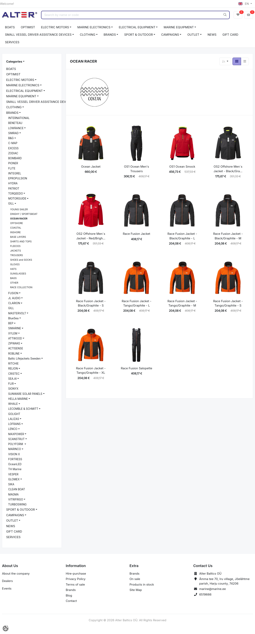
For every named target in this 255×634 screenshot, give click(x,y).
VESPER (13, 474)
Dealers (7, 581)
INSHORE (15, 232)
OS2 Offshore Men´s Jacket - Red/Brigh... (90, 236)
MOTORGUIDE (17, 198)
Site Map (135, 590)
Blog (69, 595)
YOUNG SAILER (19, 209)
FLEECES (15, 246)
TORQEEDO (15, 193)
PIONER (13, 163)
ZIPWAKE (14, 343)
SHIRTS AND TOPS (21, 241)
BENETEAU (15, 123)
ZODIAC (13, 153)
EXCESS (13, 148)
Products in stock (141, 584)
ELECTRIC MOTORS (55, 27)
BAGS (13, 278)
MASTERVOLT (17, 313)
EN (244, 4)
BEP (10, 323)
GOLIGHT (14, 414)
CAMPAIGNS (170, 34)
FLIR (11, 383)
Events (6, 588)
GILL (11, 203)
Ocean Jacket (91, 166)
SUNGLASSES (18, 273)
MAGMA (13, 494)
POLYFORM (16, 444)
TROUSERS (16, 255)
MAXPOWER (16, 434)
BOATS (10, 27)
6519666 (205, 594)
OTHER (14, 282)
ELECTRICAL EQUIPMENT (137, 27)
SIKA (11, 484)
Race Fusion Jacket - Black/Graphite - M (228, 236)
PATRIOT (13, 188)
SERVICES (12, 42)
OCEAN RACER (18, 218)
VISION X (14, 454)
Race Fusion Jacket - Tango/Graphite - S (228, 303)
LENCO (12, 429)
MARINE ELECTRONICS (93, 27)
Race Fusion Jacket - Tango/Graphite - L (136, 303)
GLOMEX (14, 479)
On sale (134, 579)
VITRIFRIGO (15, 499)
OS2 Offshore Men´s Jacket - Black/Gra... (228, 169)
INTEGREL (14, 173)
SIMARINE (14, 328)
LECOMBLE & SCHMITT (23, 408)
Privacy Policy (75, 579)
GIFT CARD (230, 34)
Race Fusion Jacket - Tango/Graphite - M (182, 303)
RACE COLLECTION (21, 287)
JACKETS (15, 250)
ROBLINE (14, 353)
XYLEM (12, 333)
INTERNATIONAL (18, 118)
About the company (16, 573)
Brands (71, 590)
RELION (13, 368)
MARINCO (14, 449)
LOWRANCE (16, 128)
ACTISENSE (15, 348)
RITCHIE (13, 363)
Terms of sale (75, 584)
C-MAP (12, 143)
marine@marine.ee (212, 589)
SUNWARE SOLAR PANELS (25, 393)
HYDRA (13, 183)
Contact (71, 601)
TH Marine (15, 469)
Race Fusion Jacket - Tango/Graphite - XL (91, 370)
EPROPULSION (17, 178)
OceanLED (15, 464)
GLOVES (15, 264)
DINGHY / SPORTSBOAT (23, 213)
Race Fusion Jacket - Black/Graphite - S (91, 303)
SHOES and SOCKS (21, 259)
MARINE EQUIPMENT (179, 27)
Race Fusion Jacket (136, 234)
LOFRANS (14, 424)
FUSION (13, 293)
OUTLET (193, 34)
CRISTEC (14, 373)
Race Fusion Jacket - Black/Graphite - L (182, 236)
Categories (14, 61)
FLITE (11, 168)
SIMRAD (13, 133)
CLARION (14, 303)
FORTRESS (15, 459)
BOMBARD (15, 158)
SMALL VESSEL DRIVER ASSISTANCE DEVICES (38, 34)
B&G (11, 138)
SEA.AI (12, 378)
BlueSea (13, 318)
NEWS (212, 34)
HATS (13, 268)
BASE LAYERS (18, 236)
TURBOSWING (17, 504)
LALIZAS (13, 419)
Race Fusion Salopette (136, 368)
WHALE (13, 403)
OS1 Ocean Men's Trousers (136, 169)
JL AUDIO (14, 298)
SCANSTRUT (16, 439)
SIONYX (13, 388)
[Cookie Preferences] (5, 628)
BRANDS (110, 34)
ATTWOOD (15, 338)
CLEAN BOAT (16, 489)
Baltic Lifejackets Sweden (24, 358)
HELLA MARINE (18, 398)
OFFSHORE (16, 223)
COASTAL (15, 227)
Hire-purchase (76, 573)
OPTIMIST (28, 27)
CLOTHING (87, 34)
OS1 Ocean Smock (182, 166)
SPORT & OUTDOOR (138, 34)
